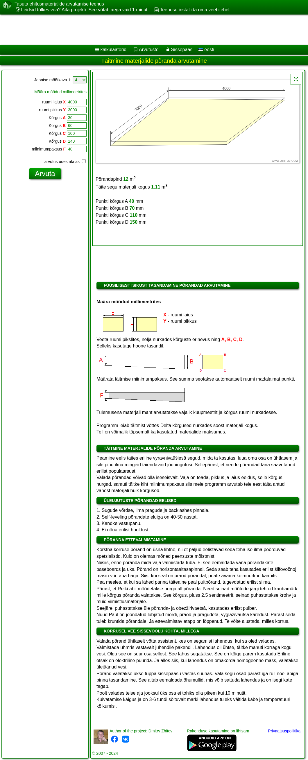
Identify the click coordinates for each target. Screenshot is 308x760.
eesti (206, 49)
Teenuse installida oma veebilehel (194, 9)
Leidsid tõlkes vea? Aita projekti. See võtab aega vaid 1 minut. (84, 9)
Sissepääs (181, 49)
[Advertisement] (148, 30)
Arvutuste (149, 49)
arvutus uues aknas (65, 161)
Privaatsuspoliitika (284, 731)
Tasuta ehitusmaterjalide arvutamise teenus (59, 4)
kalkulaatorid (113, 49)
